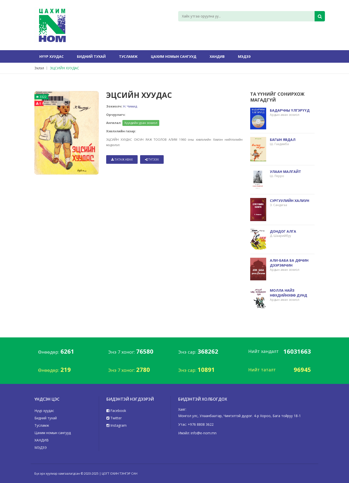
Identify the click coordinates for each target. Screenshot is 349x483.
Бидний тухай (91, 56)
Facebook (116, 410)
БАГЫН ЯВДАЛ (282, 139)
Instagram (116, 425)
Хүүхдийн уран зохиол (140, 123)
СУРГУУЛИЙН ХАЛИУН (289, 200)
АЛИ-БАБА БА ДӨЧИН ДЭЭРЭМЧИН (289, 263)
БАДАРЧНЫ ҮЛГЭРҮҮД (290, 110)
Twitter (114, 418)
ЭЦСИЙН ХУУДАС (64, 68)
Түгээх (152, 159)
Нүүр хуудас (51, 56)
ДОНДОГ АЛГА (283, 231)
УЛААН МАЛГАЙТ (285, 171)
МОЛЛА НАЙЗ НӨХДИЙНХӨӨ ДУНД (288, 293)
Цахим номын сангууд (173, 56)
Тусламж (128, 56)
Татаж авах (122, 159)
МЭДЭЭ (244, 56)
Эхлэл (39, 68)
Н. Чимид (130, 106)
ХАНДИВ (217, 56)
